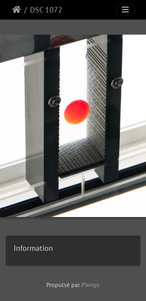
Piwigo (90, 285)
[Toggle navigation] (125, 10)
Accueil (16, 10)
